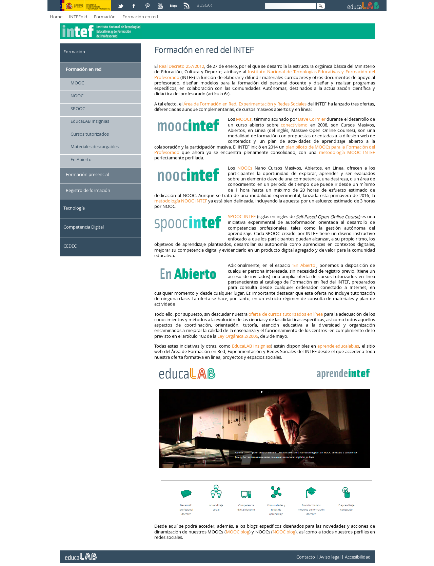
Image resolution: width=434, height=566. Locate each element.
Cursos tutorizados (90, 134)
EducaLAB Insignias (90, 121)
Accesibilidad (358, 557)
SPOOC (78, 108)
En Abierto (81, 159)
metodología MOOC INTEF (347, 152)
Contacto (305, 557)
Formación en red (140, 17)
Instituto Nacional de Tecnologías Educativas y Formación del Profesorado (264, 74)
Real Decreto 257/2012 (181, 66)
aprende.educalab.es (338, 346)
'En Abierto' (303, 265)
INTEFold (78, 17)
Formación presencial (87, 174)
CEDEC (70, 246)
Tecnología (74, 208)
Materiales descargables (95, 146)
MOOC (77, 83)
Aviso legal (329, 557)
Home (56, 17)
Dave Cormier (312, 119)
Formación (105, 17)
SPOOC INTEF (242, 216)
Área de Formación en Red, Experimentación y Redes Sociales (245, 104)
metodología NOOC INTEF (180, 201)
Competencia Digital (83, 227)
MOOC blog (237, 532)
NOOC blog (284, 532)
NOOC (77, 96)
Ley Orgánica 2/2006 (237, 336)
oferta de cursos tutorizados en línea (286, 314)
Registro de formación (88, 190)
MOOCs (244, 119)
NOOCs (244, 168)
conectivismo (294, 125)
